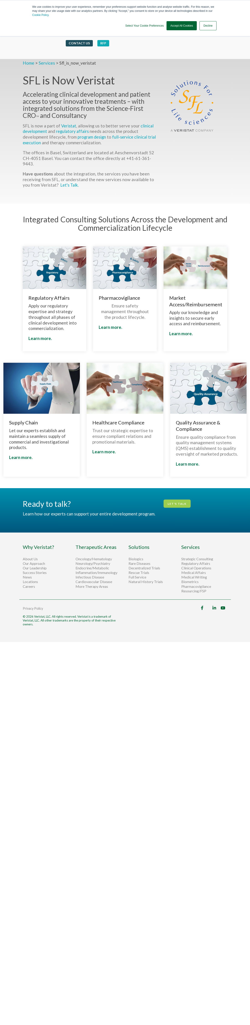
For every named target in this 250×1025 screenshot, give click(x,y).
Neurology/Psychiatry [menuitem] (93, 563)
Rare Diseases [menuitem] (139, 563)
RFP (103, 38)
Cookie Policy (40, 15)
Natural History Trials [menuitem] (146, 582)
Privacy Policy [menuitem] (33, 608)
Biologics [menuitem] (136, 559)
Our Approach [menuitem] (34, 563)
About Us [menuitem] (30, 559)
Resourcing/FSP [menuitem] (193, 591)
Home (29, 63)
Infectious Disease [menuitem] (90, 577)
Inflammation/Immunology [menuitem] (96, 573)
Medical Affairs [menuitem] (193, 573)
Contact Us (79, 38)
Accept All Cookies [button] (181, 25)
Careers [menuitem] (29, 586)
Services (47, 63)
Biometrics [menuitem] (190, 582)
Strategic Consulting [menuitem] (197, 559)
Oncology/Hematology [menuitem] (94, 559)
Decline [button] (207, 25)
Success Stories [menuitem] (35, 573)
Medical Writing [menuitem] (194, 577)
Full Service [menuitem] (137, 577)
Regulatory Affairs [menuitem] (195, 563)
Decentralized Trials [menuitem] (144, 568)
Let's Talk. (70, 185)
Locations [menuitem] (30, 582)
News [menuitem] (27, 577)
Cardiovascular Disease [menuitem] (94, 582)
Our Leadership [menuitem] (35, 568)
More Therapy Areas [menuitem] (92, 586)
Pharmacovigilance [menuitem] (196, 586)
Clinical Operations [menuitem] (196, 568)
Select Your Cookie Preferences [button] (144, 25)
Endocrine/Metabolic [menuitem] (92, 568)
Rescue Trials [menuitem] (139, 573)
